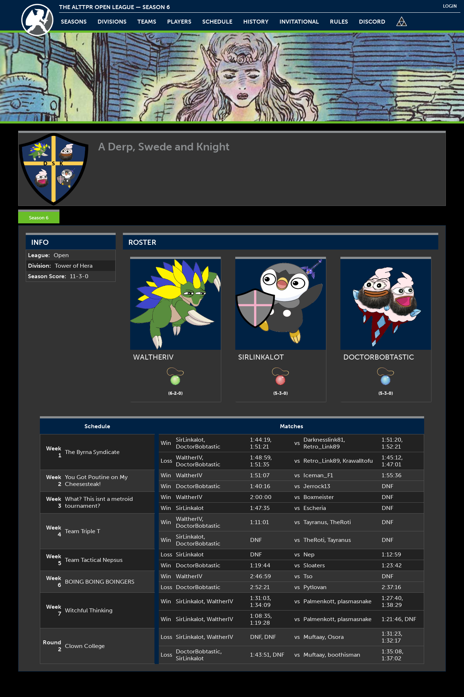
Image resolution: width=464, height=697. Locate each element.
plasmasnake (354, 601)
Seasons (74, 21)
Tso (307, 576)
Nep (309, 554)
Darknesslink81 (323, 439)
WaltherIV (189, 457)
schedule (217, 21)
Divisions (112, 21)
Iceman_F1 (318, 475)
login (450, 6)
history (256, 21)
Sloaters (314, 565)
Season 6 (39, 217)
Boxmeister (318, 497)
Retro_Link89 (321, 446)
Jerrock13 (316, 486)
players (179, 21)
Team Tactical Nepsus (94, 559)
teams (146, 21)
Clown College (85, 646)
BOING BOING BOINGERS (99, 581)
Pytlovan (315, 587)
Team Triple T (82, 531)
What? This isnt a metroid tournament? (99, 502)
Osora (336, 636)
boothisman (344, 654)
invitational (299, 21)
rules (339, 21)
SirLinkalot (190, 439)
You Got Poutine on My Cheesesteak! (96, 480)
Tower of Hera (73, 265)
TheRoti (340, 522)
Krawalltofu (358, 460)
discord (372, 21)
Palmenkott (319, 601)
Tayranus (315, 522)
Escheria (314, 507)
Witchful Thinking (88, 610)
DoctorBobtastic (198, 446)
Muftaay (314, 636)
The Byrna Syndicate (92, 452)
